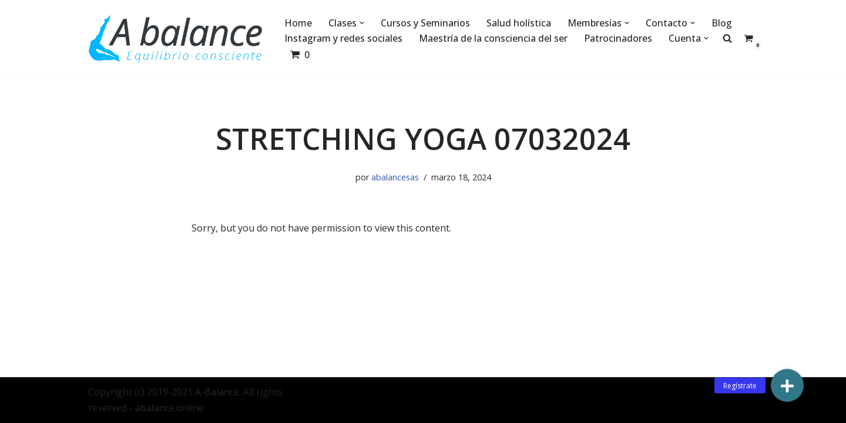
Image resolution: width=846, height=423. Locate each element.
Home (298, 22)
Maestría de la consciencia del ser (493, 38)
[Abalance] (176, 39)
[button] (362, 23)
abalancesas (395, 177)
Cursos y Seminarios (425, 22)
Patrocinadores (618, 38)
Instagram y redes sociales (343, 38)
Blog (721, 22)
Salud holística (518, 22)
